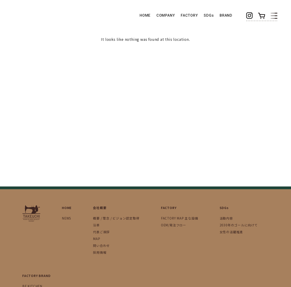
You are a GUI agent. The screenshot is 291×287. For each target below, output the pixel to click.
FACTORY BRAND (36, 275)
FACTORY (189, 15)
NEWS (66, 218)
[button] (274, 15)
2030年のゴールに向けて (239, 225)
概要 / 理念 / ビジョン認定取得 (116, 218)
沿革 (96, 225)
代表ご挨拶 (101, 232)
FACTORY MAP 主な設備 (179, 218)
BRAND (226, 15)
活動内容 (226, 218)
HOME (145, 15)
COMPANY (165, 15)
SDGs (209, 15)
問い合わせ (101, 245)
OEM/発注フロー (173, 225)
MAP (96, 238)
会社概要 (99, 207)
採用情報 (99, 252)
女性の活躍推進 (231, 232)
